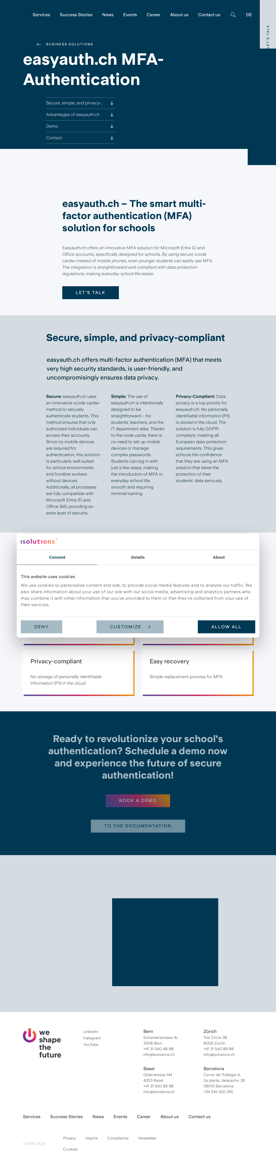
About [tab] (219, 557)
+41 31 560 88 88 (158, 1049)
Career (153, 14)
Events (130, 14)
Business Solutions (69, 44)
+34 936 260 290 (218, 1092)
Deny (41, 626)
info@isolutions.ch (159, 1054)
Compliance (118, 1138)
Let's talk (90, 292)
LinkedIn (90, 1031)
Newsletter (147, 1138)
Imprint (91, 1138)
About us (179, 14)
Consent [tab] (57, 557)
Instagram (92, 1038)
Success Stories (76, 14)
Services (41, 14)
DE (249, 14)
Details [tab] (138, 557)
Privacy (69, 1138)
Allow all (226, 626)
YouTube (90, 1044)
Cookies (70, 1149)
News (107, 14)
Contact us (209, 14)
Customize (130, 626)
